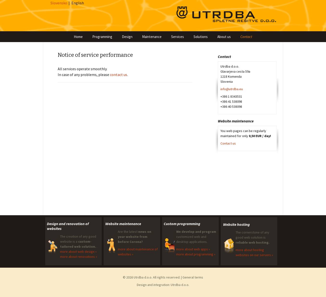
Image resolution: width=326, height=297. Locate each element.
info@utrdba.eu (231, 89)
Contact (246, 36)
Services (177, 36)
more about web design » (78, 251)
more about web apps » (193, 249)
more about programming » (195, 254)
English (77, 3)
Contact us (228, 143)
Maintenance (152, 36)
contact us (118, 74)
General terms (192, 277)
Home (78, 36)
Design (127, 36)
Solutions (201, 36)
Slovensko (58, 3)
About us (224, 36)
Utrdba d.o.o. (180, 285)
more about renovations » (78, 256)
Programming (102, 36)
